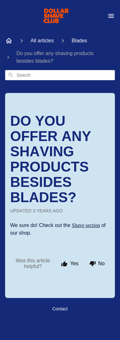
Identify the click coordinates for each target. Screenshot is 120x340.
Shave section (86, 225)
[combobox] (60, 75)
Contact (59, 308)
